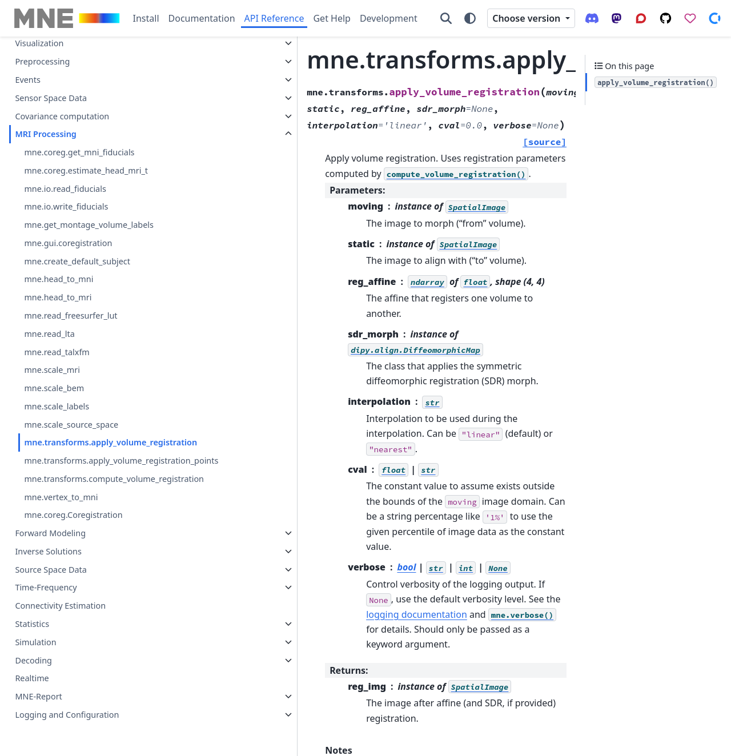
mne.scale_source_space (71, 384)
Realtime (32, 678)
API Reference (274, 18)
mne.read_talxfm (56, 311)
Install (146, 18)
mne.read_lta (49, 293)
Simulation (35, 642)
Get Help (331, 18)
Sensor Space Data (51, 57)
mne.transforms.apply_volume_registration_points (97, 440)
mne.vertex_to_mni (61, 497)
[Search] (446, 18)
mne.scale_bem (54, 347)
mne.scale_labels (56, 365)
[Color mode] (470, 18)
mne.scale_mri (52, 329)
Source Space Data (50, 569)
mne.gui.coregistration (68, 202)
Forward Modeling (50, 533)
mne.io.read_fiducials (65, 148)
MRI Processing (45, 93)
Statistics (32, 623)
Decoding (33, 660)
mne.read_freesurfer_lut (70, 275)
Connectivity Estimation (60, 606)
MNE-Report (38, 696)
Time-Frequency (46, 587)
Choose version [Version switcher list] (527, 18)
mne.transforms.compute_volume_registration (99, 472)
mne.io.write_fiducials (66, 165)
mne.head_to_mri (57, 256)
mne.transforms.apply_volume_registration (98, 408)
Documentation (201, 18)
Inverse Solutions (48, 551)
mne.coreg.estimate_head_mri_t (86, 129)
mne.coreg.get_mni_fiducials (79, 111)
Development (388, 18)
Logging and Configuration (67, 714)
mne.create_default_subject (77, 220)
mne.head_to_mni (58, 238)
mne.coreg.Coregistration (73, 515)
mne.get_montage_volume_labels (89, 184)
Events (27, 39)
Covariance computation (62, 75)
